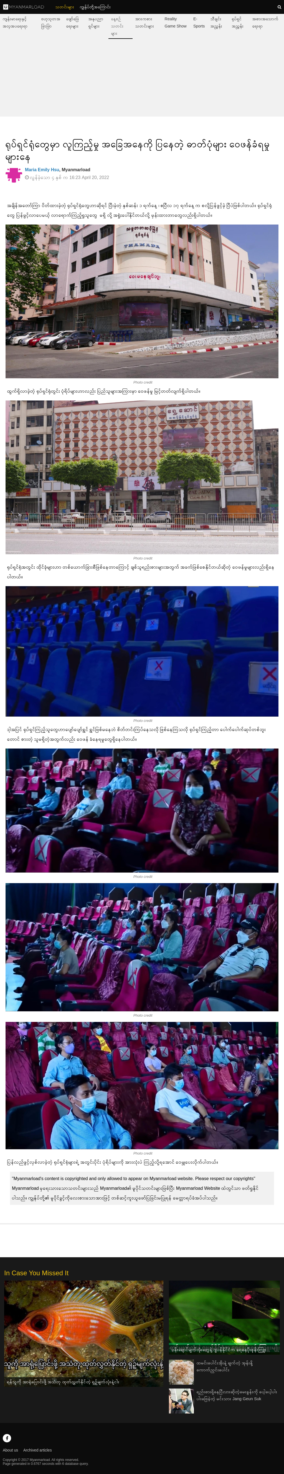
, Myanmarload (57, 169)
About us (10, 1450)
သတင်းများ (64, 7)
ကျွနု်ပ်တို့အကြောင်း (95, 7)
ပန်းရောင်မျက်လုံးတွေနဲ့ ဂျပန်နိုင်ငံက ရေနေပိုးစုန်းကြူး (219, 1349)
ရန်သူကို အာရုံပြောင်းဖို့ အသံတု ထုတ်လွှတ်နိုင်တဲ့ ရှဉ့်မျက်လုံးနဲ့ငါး (63, 1381)
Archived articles (37, 1450)
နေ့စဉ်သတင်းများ (117, 26)
